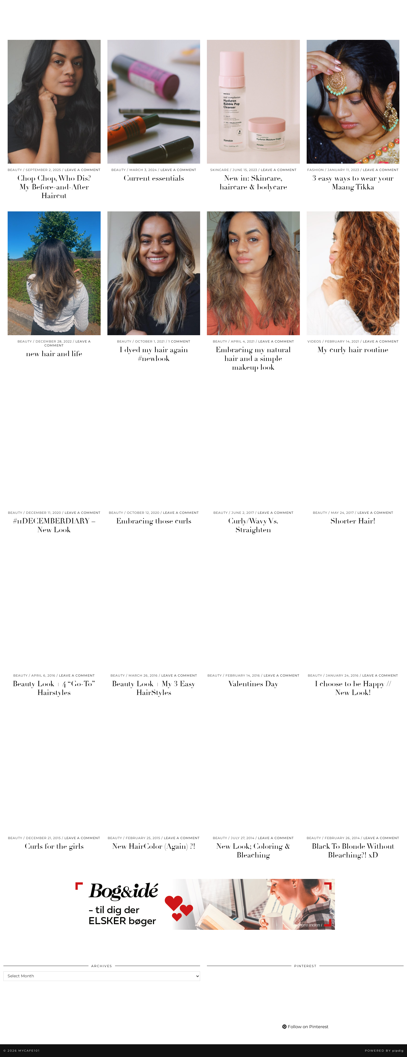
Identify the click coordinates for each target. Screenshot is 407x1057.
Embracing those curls (153, 521)
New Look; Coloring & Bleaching (253, 851)
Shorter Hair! (352, 521)
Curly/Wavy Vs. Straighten (253, 525)
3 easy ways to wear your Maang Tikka (352, 183)
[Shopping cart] (387, 8)
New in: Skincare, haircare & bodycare (253, 183)
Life (65, 8)
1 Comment (179, 341)
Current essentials (154, 178)
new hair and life (54, 353)
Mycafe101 (203, 8)
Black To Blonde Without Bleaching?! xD (353, 851)
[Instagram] (336, 8)
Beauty (16, 8)
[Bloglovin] (364, 8)
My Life (295, 8)
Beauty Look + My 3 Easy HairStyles (153, 688)
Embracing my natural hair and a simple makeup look (253, 358)
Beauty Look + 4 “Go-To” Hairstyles (54, 688)
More (318, 8)
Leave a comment (82, 170)
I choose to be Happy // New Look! (353, 688)
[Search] (396, 8)
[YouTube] (351, 8)
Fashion (42, 8)
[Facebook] (358, 8)
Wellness (89, 8)
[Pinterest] (343, 8)
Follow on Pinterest (305, 1026)
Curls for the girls (54, 846)
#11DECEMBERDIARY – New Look (54, 525)
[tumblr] (371, 8)
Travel (117, 8)
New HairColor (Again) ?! (153, 846)
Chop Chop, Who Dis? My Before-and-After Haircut (54, 187)
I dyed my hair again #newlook (154, 354)
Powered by (384, 1050)
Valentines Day (253, 683)
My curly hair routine (352, 349)
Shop (272, 8)
